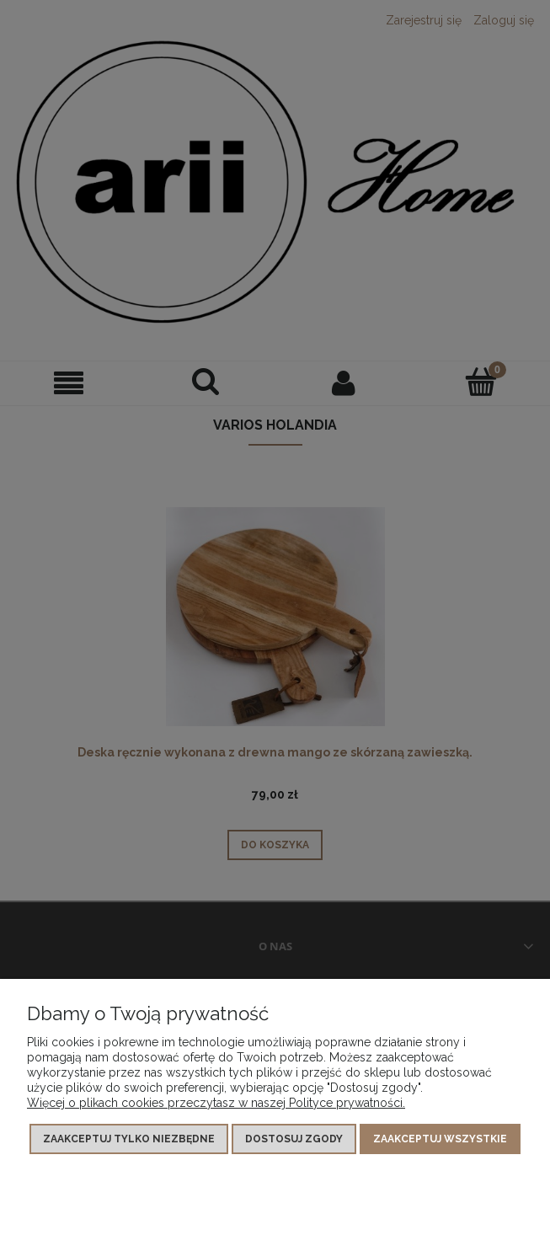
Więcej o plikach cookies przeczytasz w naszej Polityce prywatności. (216, 1102)
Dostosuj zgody (294, 1139)
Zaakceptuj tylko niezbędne (129, 1139)
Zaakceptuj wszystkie (440, 1139)
